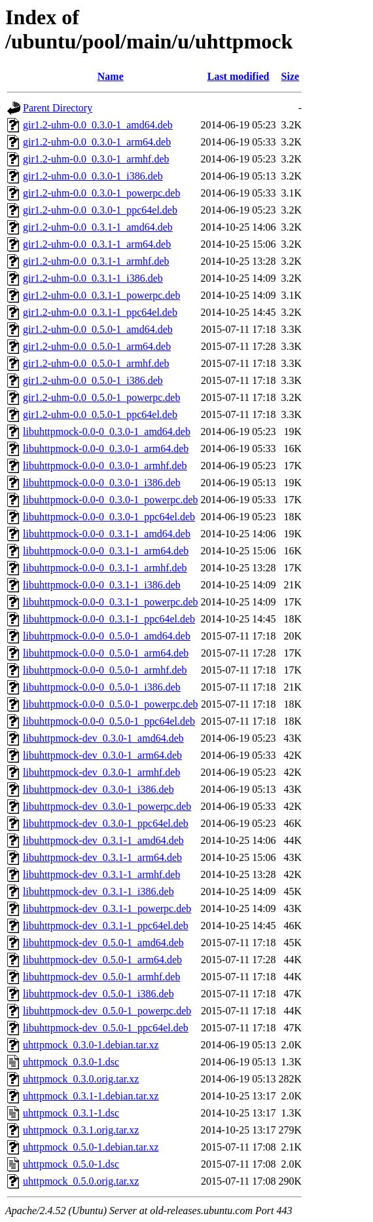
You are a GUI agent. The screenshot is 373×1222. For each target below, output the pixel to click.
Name (111, 76)
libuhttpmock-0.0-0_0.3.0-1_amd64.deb (106, 431)
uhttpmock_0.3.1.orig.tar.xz (81, 1130)
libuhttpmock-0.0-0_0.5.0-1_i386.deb (102, 687)
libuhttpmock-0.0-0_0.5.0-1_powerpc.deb (110, 704)
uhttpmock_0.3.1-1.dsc (71, 1112)
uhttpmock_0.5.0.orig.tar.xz (81, 1181)
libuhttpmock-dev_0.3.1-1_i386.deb (98, 891)
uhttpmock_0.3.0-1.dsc (71, 1061)
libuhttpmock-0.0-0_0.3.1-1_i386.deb (102, 584)
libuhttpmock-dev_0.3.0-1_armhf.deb (101, 772)
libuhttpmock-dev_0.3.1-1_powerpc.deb (107, 908)
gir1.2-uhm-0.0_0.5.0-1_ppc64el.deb (100, 414)
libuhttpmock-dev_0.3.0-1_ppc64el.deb (105, 823)
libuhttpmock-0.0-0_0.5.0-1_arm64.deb (105, 653)
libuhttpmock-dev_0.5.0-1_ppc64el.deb (105, 1027)
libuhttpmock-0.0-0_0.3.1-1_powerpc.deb (110, 601)
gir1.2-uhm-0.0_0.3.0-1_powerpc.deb (101, 193)
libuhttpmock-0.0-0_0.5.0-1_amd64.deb (106, 635)
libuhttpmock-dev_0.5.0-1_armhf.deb (101, 976)
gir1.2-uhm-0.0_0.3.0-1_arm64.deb (97, 141)
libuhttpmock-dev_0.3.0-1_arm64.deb (102, 755)
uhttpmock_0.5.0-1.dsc (71, 1164)
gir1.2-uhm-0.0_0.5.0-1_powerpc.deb (101, 397)
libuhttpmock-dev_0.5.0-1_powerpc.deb (107, 1010)
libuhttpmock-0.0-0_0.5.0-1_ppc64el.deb (109, 721)
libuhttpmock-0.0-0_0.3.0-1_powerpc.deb (110, 499)
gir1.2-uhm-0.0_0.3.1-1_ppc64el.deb (100, 312)
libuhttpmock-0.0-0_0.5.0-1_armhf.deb (105, 670)
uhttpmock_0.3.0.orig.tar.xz (81, 1078)
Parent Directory (57, 107)
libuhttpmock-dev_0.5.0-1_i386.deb (98, 993)
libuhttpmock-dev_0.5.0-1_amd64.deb (103, 942)
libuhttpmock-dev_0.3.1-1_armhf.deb (101, 874)
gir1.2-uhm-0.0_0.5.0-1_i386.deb (93, 380)
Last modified (238, 76)
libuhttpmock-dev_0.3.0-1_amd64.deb (103, 738)
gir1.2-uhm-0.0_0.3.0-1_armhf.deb (96, 158)
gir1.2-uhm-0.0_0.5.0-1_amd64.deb (98, 329)
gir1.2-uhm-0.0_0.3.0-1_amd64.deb (98, 124)
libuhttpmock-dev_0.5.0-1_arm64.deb (102, 959)
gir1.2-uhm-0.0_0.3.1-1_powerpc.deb (101, 295)
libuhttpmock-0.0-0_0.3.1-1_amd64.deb (106, 533)
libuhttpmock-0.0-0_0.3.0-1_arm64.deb (105, 448)
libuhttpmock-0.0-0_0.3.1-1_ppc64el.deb (109, 618)
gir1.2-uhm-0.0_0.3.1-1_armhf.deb (96, 261)
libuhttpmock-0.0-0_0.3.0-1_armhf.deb (105, 465)
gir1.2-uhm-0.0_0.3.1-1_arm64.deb (97, 244)
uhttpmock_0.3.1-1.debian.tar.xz (91, 1095)
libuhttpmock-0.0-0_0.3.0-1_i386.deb (102, 482)
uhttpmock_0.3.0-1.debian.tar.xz (91, 1044)
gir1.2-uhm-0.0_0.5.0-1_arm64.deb (97, 346)
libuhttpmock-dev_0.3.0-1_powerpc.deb (107, 806)
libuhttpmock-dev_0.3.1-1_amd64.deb (103, 840)
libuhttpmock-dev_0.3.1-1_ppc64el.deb (105, 925)
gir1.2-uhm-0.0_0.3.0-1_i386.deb (93, 175)
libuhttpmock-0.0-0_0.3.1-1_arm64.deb (105, 550)
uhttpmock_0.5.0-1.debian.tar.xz (91, 1147)
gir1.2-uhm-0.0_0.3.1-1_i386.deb (93, 278)
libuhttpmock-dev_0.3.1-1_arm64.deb (102, 857)
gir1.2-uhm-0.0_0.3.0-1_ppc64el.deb (100, 210)
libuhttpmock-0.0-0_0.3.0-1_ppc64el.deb (109, 516)
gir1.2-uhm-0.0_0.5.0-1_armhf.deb (96, 363)
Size (290, 76)
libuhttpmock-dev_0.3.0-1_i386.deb (98, 789)
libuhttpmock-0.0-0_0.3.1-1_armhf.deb (105, 567)
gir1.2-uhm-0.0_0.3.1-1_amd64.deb (98, 227)
